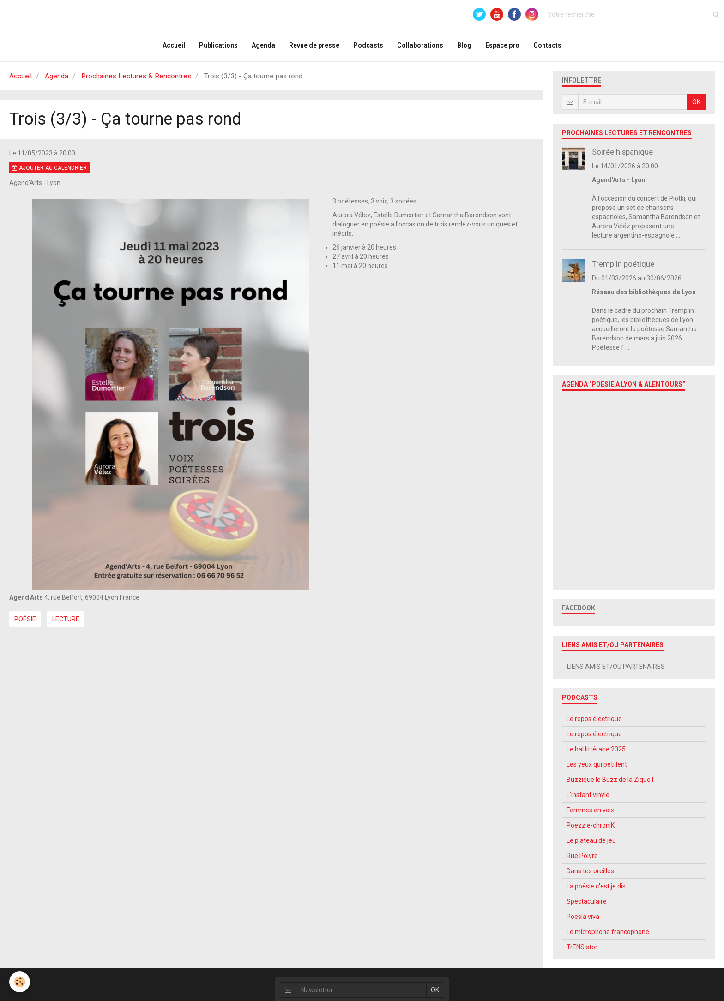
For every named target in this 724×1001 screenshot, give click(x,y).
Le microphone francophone (608, 931)
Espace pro (502, 45)
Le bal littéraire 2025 (596, 749)
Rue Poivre (582, 855)
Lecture (65, 619)
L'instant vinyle (588, 794)
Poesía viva (583, 916)
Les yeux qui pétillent (597, 764)
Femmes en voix (590, 810)
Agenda (263, 45)
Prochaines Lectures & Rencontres (136, 76)
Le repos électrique (594, 718)
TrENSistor (582, 947)
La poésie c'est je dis (596, 886)
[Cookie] (19, 981)
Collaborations (420, 45)
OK (696, 102)
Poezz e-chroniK (591, 825)
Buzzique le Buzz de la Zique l (610, 779)
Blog (464, 45)
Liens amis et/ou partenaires (616, 666)
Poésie (25, 619)
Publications (218, 45)
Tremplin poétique (623, 263)
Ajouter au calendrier (49, 168)
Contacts (547, 45)
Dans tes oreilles (590, 871)
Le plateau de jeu (591, 840)
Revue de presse (314, 45)
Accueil (174, 45)
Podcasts (368, 45)
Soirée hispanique (622, 151)
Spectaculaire (587, 901)
